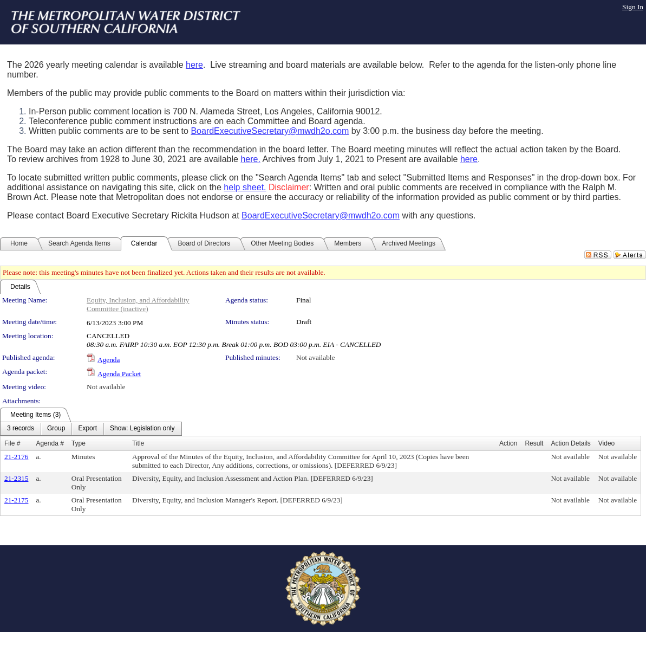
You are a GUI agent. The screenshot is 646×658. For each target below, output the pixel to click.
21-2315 (16, 478)
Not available (315, 357)
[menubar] (91, 429)
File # (12, 443)
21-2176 (16, 457)
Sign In (632, 7)
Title (138, 443)
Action (508, 443)
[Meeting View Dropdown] (142, 428)
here (194, 64)
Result (534, 443)
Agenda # (49, 443)
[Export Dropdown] (87, 428)
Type (78, 443)
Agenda (108, 360)
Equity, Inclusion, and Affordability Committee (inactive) (138, 304)
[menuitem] (21, 428)
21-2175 (16, 500)
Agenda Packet (119, 374)
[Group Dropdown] (56, 428)
